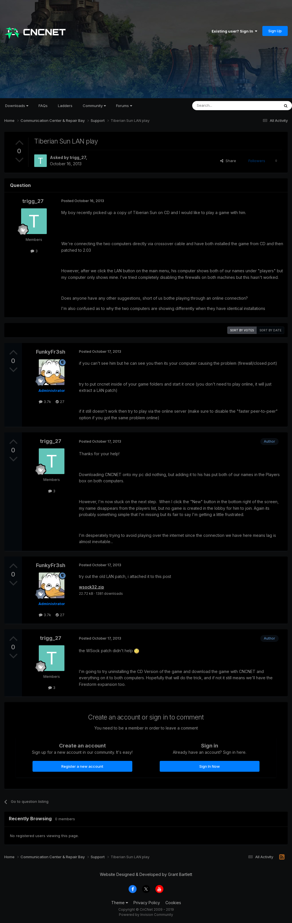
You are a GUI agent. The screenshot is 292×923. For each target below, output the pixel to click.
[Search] (221, 105)
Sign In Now (209, 766)
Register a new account (82, 766)
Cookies (173, 902)
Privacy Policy (146, 902)
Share (228, 160)
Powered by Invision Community (146, 914)
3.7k (45, 401)
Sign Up (275, 31)
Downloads (16, 105)
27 (60, 401)
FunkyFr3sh (50, 352)
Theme (119, 902)
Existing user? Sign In (234, 31)
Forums (124, 105)
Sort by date (270, 330)
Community (94, 105)
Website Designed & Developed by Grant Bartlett (146, 874)
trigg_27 (78, 157)
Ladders (65, 105)
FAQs (43, 105)
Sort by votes (242, 330)
